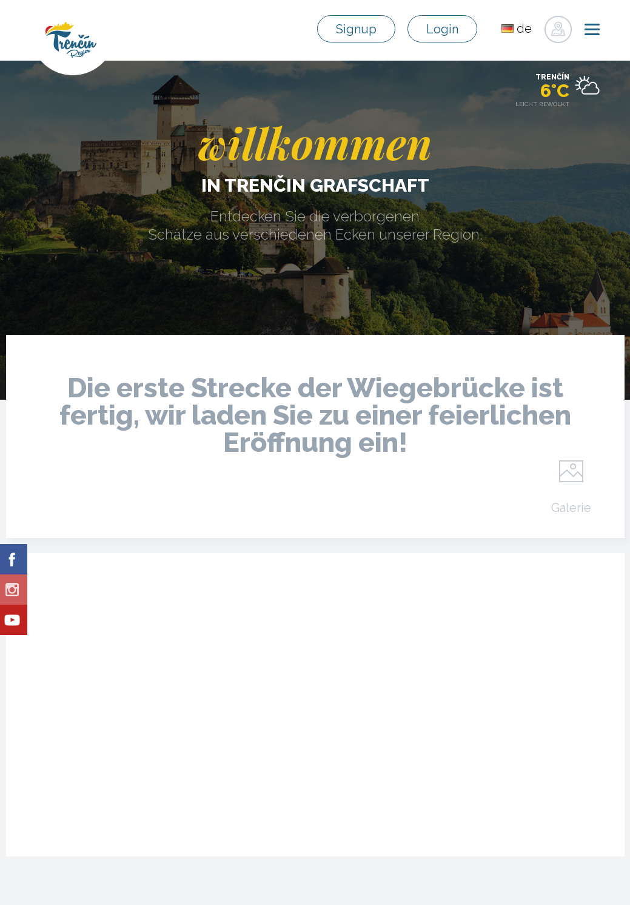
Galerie (571, 507)
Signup (356, 29)
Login (442, 29)
